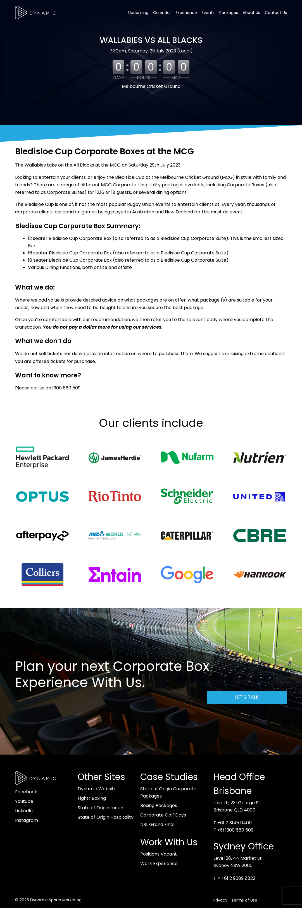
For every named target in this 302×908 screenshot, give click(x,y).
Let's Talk (247, 697)
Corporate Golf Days (163, 815)
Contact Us (276, 12)
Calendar (162, 12)
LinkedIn (24, 811)
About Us (251, 12)
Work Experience (159, 863)
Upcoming (138, 12)
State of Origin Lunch (100, 808)
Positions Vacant (158, 854)
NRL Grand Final (157, 824)
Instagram (26, 820)
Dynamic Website (97, 789)
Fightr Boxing (92, 798)
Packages (228, 12)
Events (208, 12)
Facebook (26, 792)
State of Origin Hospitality (106, 817)
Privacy (220, 900)
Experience (186, 12)
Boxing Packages (158, 805)
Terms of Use (244, 900)
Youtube (24, 801)
